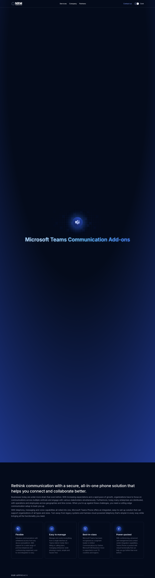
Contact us (127, 4)
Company (73, 4)
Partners (82, 4)
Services (63, 4)
